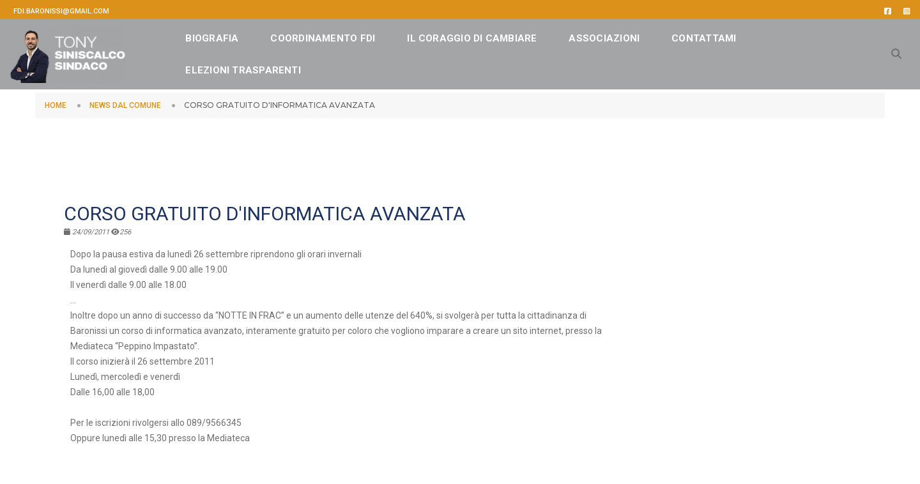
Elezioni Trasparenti (361, 67)
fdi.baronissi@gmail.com (61, 11)
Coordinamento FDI (343, 35)
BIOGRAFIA (232, 35)
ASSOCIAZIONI (625, 35)
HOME (55, 105)
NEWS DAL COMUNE (125, 105)
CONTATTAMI (238, 67)
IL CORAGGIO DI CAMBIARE (493, 35)
